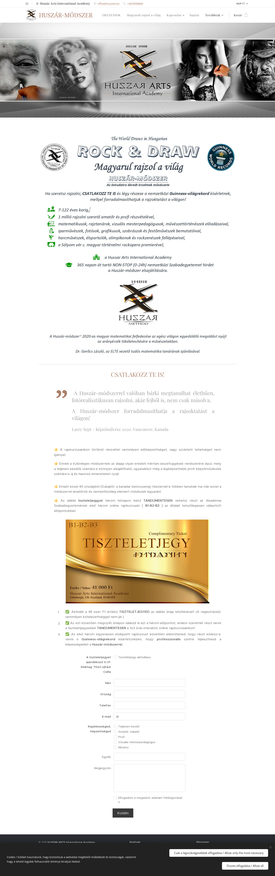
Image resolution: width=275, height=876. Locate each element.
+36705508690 (135, 3)
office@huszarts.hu (108, 3)
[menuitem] (112, 15)
